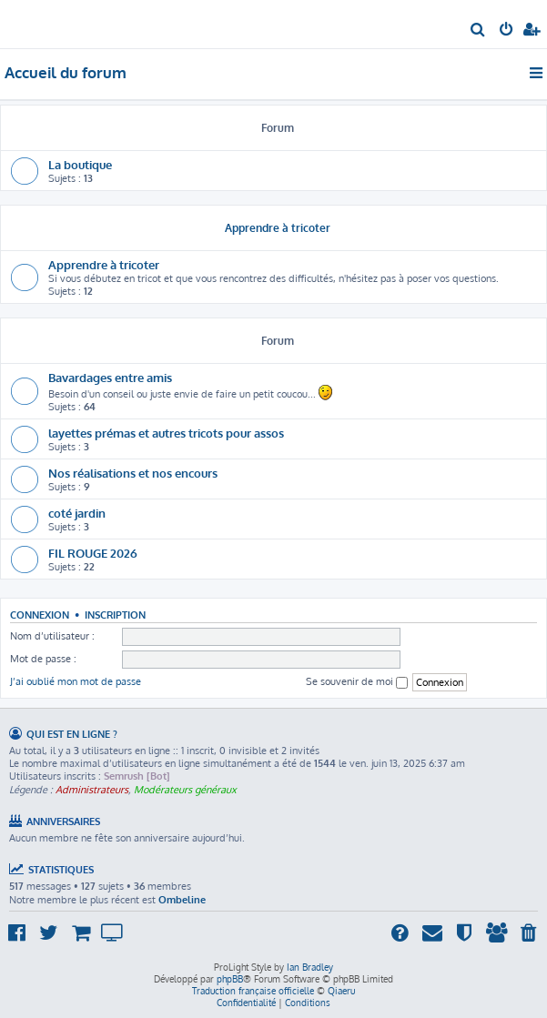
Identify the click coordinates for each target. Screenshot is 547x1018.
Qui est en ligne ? (71, 734)
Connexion (39, 614)
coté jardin (77, 512)
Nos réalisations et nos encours (133, 472)
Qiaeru (341, 990)
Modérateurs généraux (185, 789)
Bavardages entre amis (110, 377)
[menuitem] (478, 31)
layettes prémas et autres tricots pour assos (166, 432)
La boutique (80, 164)
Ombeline (182, 899)
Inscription (115, 614)
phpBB (230, 978)
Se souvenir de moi (357, 682)
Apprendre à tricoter (277, 228)
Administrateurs (92, 789)
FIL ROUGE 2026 (92, 552)
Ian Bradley (310, 967)
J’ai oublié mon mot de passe (75, 681)
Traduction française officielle (253, 990)
